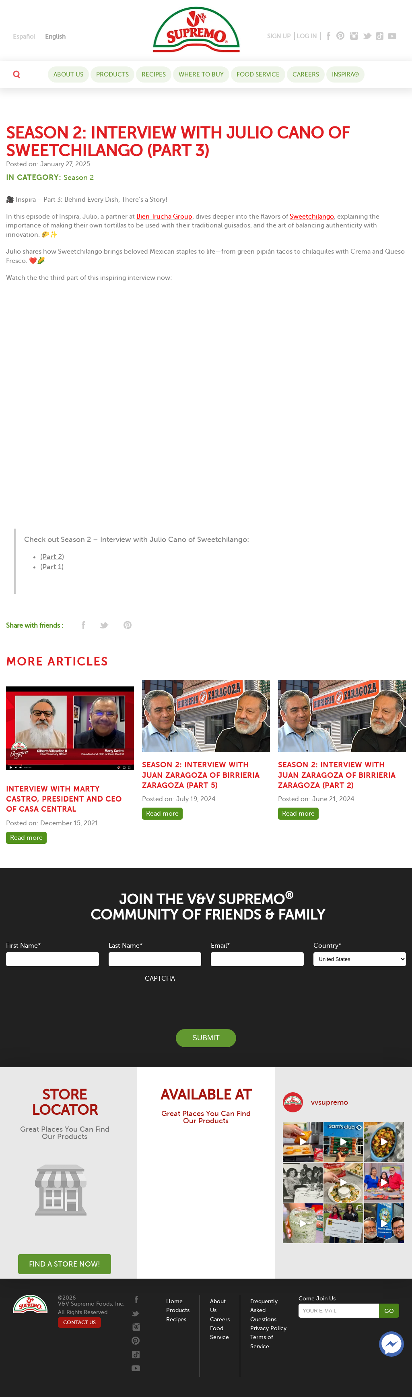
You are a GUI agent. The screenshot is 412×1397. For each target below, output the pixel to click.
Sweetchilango (312, 216)
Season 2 (79, 178)
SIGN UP (278, 36)
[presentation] (206, 1001)
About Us (68, 74)
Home (174, 1301)
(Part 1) (52, 567)
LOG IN (307, 36)
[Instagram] (354, 36)
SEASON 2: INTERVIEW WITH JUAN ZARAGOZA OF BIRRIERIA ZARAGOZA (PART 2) (337, 775)
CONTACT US (79, 1322)
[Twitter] (368, 36)
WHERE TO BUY (201, 74)
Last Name (125, 945)
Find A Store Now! (64, 1264)
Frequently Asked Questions (264, 1310)
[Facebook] (328, 36)
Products (112, 74)
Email (220, 945)
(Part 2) (52, 557)
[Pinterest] (340, 36)
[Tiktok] (380, 36)
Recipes (154, 74)
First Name (23, 945)
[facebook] (83, 626)
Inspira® (345, 74)
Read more (26, 837)
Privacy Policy (268, 1328)
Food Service (258, 74)
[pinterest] (127, 626)
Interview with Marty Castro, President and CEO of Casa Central (64, 799)
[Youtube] (392, 36)
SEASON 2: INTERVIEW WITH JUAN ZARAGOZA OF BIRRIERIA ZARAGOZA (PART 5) (201, 775)
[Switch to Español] (24, 37)
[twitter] (105, 626)
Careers (306, 74)
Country (327, 945)
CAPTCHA (160, 978)
